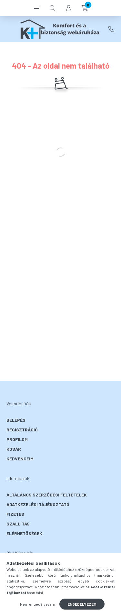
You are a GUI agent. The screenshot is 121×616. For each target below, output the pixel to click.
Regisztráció (22, 429)
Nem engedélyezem (37, 604)
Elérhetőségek (24, 533)
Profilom (17, 439)
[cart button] (84, 8)
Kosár (13, 449)
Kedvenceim (20, 458)
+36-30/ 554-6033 (111, 29)
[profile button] (68, 8)
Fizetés (15, 514)
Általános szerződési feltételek (46, 494)
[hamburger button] (36, 8)
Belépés (15, 420)
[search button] (52, 8)
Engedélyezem (81, 604)
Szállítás (18, 523)
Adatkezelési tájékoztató (37, 504)
